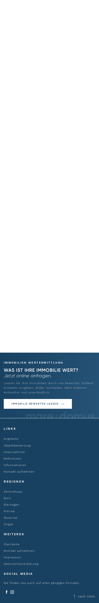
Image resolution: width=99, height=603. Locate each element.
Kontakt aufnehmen (19, 471)
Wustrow (11, 517)
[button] (38, 404)
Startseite (12, 544)
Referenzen (12, 458)
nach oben (84, 596)
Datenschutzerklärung (21, 564)
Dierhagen (11, 504)
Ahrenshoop (13, 491)
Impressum (12, 557)
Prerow (9, 511)
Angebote (11, 438)
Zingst (8, 524)
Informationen (15, 465)
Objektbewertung (17, 445)
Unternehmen (14, 452)
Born (7, 498)
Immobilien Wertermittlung (33, 362)
